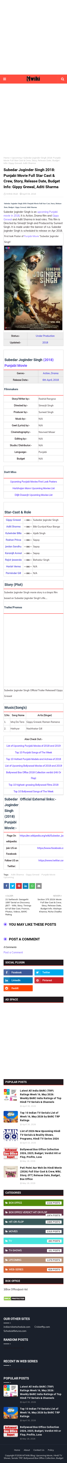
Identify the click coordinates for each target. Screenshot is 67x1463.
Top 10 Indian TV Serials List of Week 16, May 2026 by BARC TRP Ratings (40, 1116)
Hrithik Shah (12, 193)
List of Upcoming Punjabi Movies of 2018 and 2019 (33, 745)
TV (35, 1241)
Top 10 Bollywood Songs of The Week (33, 791)
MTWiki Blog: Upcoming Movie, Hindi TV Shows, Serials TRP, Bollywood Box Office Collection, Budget (33, 1456)
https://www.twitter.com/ (51, 860)
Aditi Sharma (17, 874)
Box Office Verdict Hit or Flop (35, 1213)
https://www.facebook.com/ (51, 848)
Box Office (35, 1203)
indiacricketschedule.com (17, 1326)
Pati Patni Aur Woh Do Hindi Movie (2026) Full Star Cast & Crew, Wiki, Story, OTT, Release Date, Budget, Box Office (41, 1173)
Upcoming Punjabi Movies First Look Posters (33, 481)
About (27, 1450)
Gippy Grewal (32, 874)
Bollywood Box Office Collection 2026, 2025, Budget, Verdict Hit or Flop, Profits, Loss (40, 1153)
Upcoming (16, 157)
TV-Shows (35, 1250)
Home (7, 157)
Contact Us (38, 1450)
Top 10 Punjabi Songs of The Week (33, 752)
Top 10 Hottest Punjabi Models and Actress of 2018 (33, 759)
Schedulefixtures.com (15, 1330)
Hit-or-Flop (35, 1222)
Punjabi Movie (31, 236)
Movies (35, 1231)
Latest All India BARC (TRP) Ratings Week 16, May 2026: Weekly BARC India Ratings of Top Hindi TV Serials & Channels (40, 1096)
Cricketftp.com (42, 1326)
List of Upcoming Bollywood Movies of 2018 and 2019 (33, 765)
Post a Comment (13, 952)
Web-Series (35, 1269)
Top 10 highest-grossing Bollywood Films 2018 (33, 784)
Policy (51, 1450)
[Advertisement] (33, 37)
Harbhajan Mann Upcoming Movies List (34, 488)
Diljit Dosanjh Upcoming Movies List (34, 494)
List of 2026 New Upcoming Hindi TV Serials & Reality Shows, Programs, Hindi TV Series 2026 (40, 1135)
